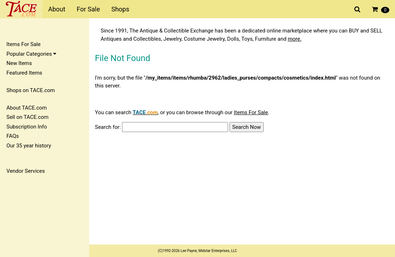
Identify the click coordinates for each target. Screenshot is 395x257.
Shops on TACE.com (30, 90)
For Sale (88, 9)
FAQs (12, 136)
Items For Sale (23, 44)
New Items (19, 63)
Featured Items (24, 73)
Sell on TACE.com (27, 117)
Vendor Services (25, 171)
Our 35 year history (28, 145)
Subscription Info (26, 127)
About (56, 9)
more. (295, 39)
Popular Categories (31, 54)
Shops (120, 9)
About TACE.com (26, 108)
